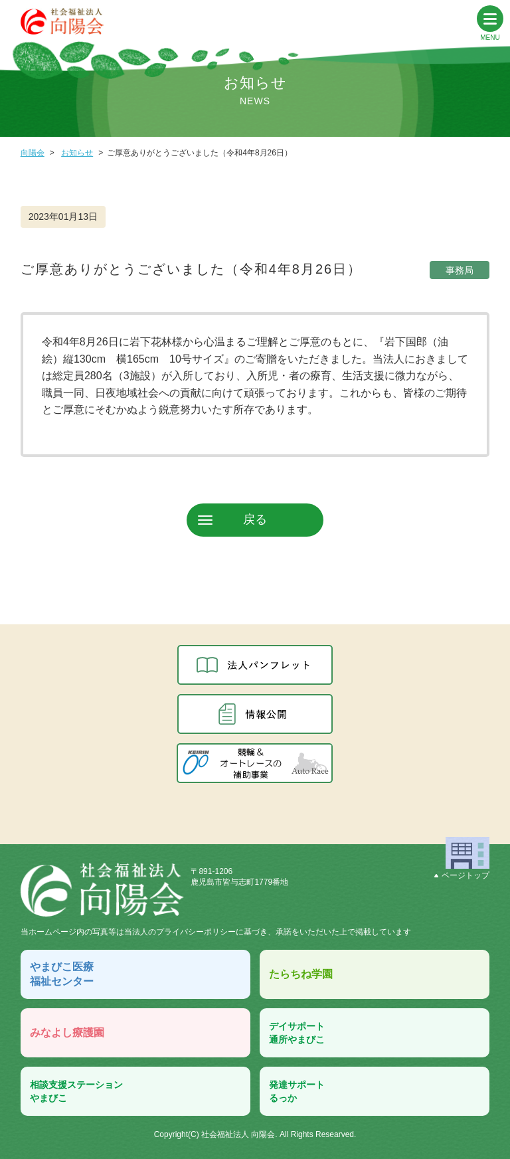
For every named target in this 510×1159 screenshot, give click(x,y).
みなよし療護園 (67, 1032)
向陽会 (32, 152)
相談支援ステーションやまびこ (76, 1091)
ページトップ (461, 875)
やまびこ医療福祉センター (62, 974)
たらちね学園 (301, 974)
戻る (255, 519)
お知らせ (77, 152)
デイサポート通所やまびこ (297, 1033)
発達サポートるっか (297, 1091)
